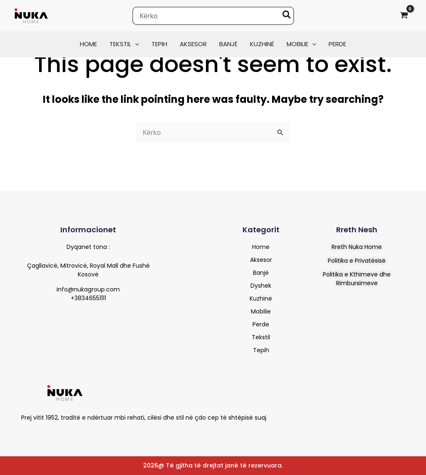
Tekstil (261, 337)
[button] (135, 44)
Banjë (261, 273)
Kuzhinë (261, 298)
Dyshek (260, 285)
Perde (261, 324)
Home (261, 247)
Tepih (261, 350)
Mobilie (261, 311)
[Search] (287, 15)
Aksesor (261, 260)
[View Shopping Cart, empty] (403, 15)
